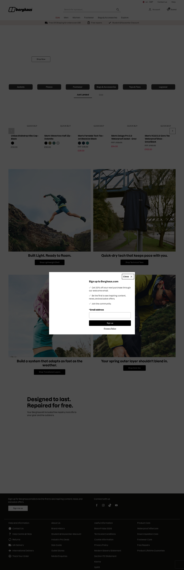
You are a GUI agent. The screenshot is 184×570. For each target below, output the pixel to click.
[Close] (128, 276)
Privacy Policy (110, 329)
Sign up (110, 323)
